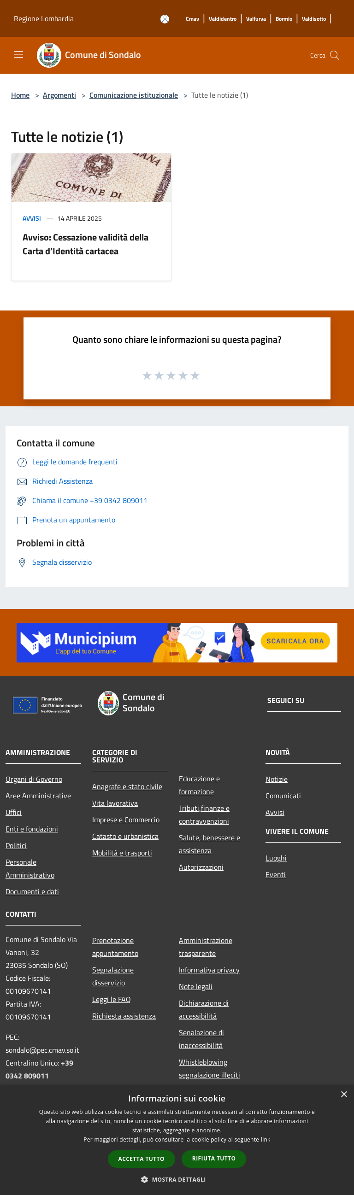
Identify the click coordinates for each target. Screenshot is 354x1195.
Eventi (276, 874)
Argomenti (59, 94)
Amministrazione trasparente (205, 947)
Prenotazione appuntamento (115, 947)
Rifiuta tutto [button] (214, 1158)
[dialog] (177, 1140)
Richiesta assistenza (124, 1015)
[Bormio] (284, 19)
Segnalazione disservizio (113, 976)
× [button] (343, 1094)
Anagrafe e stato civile (127, 786)
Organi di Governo (34, 779)
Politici (16, 845)
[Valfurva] (256, 19)
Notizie (277, 779)
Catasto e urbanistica (125, 836)
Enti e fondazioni (32, 828)
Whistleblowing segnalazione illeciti (209, 1068)
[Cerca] (334, 55)
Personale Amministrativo (30, 868)
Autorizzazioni (201, 867)
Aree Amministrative (38, 795)
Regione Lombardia (44, 18)
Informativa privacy (209, 969)
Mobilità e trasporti (122, 852)
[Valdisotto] (314, 19)
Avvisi (32, 218)
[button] (177, 1179)
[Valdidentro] (222, 19)
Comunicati (283, 795)
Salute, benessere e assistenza (209, 844)
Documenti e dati (32, 891)
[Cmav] (192, 19)
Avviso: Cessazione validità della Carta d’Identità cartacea (85, 244)
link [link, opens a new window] (266, 1139)
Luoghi (276, 857)
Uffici (14, 812)
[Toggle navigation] (18, 54)
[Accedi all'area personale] (164, 19)
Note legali (195, 986)
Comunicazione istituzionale (133, 94)
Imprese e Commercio (125, 819)
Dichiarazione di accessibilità (204, 1009)
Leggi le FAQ (111, 999)
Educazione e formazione (199, 785)
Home (20, 94)
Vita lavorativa (115, 802)
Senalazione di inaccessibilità (201, 1039)
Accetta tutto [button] (141, 1159)
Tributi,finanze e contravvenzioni (204, 814)
